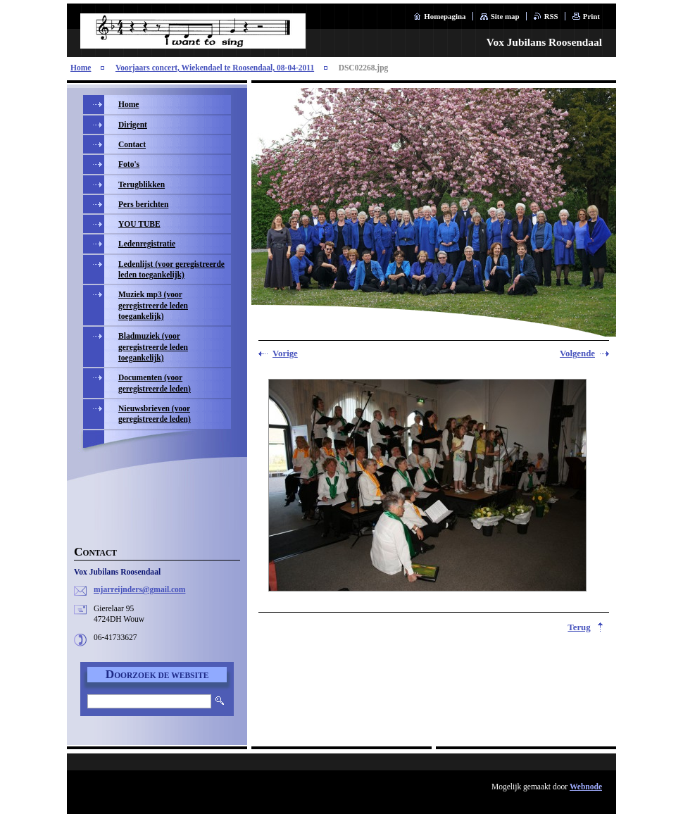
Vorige (285, 353)
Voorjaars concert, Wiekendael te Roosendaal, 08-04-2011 (214, 67)
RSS (551, 16)
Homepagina (444, 16)
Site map (505, 16)
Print (591, 16)
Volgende (577, 353)
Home (80, 67)
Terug (579, 627)
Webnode (586, 786)
